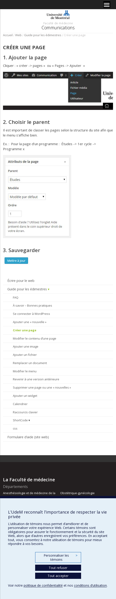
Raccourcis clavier (25, 412)
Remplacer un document (30, 363)
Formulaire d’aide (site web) (28, 437)
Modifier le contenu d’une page (34, 338)
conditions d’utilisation (90, 585)
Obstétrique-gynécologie (77, 493)
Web (18, 35)
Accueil (8, 35)
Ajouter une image (25, 346)
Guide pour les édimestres (42, 35)
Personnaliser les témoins (60, 557)
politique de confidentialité (43, 585)
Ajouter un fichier (25, 355)
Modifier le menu (25, 371)
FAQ (15, 297)
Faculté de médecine (58, 23)
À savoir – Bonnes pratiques (32, 305)
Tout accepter (58, 576)
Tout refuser (58, 568)
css (15, 428)
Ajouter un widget (25, 396)
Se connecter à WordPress (31, 314)
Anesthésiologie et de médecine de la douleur (29, 495)
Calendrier (20, 404)
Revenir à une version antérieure (36, 379)
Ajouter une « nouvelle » (29, 322)
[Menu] (106, 4)
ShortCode (20, 420)
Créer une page (24, 330)
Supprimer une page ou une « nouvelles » (42, 387)
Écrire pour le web (20, 280)
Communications (58, 28)
